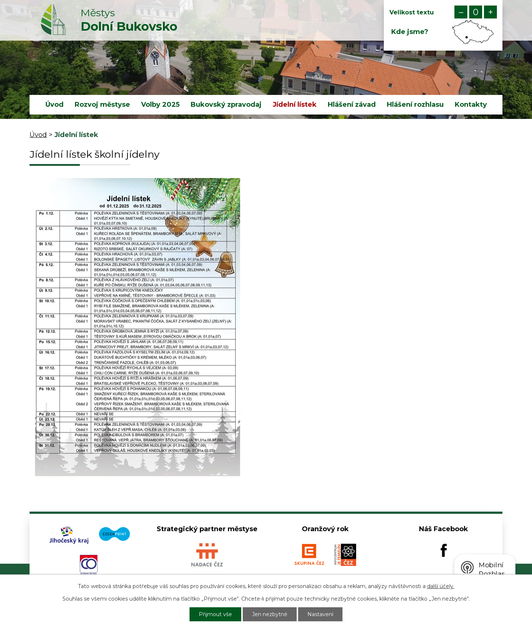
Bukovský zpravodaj (226, 104)
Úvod (54, 104)
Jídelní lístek (295, 104)
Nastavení (320, 614)
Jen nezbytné (269, 614)
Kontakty (471, 104)
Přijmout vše (215, 614)
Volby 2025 (160, 104)
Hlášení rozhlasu (415, 104)
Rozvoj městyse (102, 104)
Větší (490, 12)
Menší (460, 12)
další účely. (440, 586)
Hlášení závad (352, 104)
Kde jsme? (409, 32)
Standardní (475, 12)
